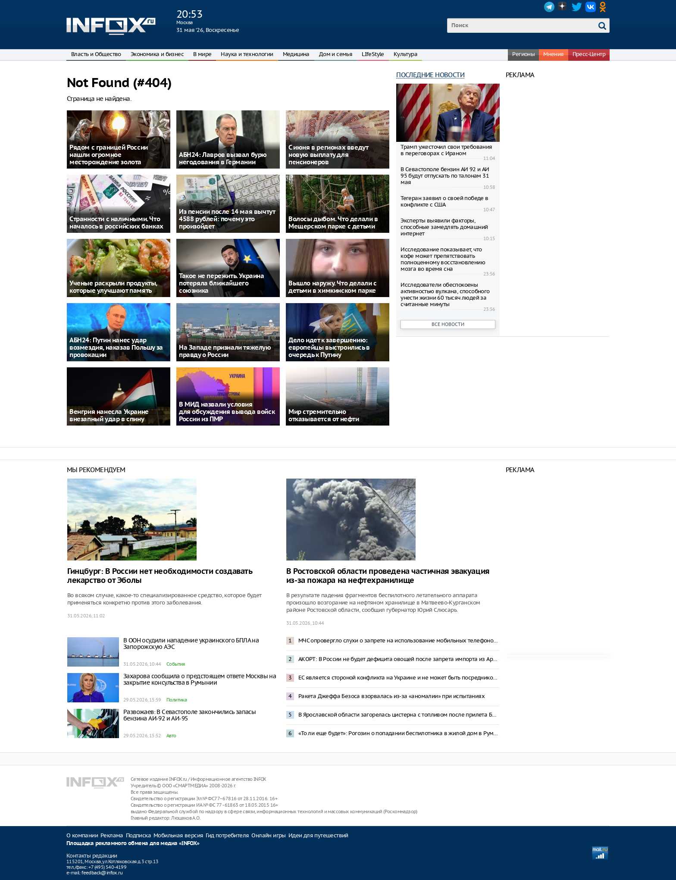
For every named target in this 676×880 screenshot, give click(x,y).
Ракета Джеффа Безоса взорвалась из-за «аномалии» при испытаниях (391, 696)
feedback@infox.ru (101, 873)
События (175, 664)
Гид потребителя (227, 835)
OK (604, 7)
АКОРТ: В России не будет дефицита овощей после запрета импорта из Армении (398, 659)
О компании (82, 835)
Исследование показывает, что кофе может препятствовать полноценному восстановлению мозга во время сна (443, 259)
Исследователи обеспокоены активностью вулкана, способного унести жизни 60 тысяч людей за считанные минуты (445, 294)
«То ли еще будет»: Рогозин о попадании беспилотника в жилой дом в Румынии (398, 733)
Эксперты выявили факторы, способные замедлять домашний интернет (444, 227)
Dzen (563, 7)
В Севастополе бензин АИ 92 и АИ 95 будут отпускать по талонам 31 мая (445, 176)
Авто (171, 736)
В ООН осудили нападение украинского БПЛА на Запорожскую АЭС (191, 643)
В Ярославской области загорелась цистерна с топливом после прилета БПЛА (398, 714)
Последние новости (430, 75)
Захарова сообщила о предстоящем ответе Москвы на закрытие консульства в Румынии (199, 679)
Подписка (138, 835)
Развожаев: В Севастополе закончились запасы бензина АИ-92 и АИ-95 (189, 715)
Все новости (448, 324)
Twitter (577, 7)
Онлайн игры (268, 835)
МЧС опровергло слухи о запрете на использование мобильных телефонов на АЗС (398, 640)
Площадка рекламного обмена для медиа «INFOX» (133, 843)
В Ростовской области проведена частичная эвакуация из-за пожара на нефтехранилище (388, 576)
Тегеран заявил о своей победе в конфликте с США (444, 201)
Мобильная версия (178, 835)
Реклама (111, 835)
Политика (176, 700)
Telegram (549, 7)
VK (590, 7)
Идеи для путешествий (318, 835)
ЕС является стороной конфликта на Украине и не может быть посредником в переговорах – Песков (398, 677)
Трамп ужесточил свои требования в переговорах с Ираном (446, 150)
